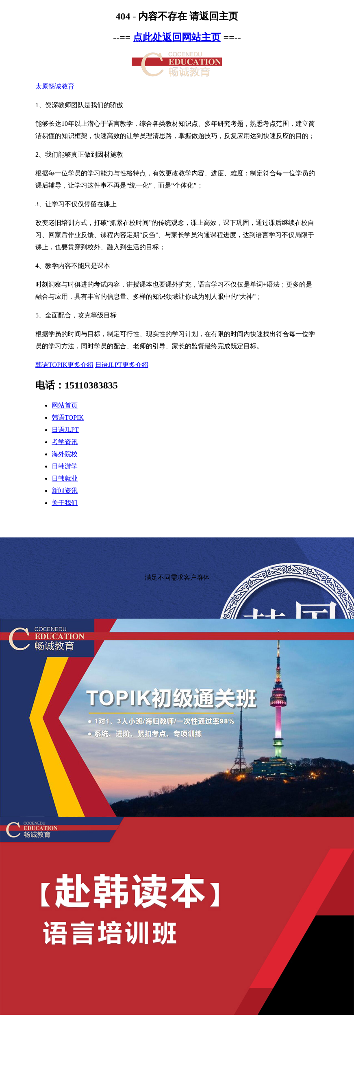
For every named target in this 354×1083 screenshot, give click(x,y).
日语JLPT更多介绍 (121, 364)
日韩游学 (65, 466)
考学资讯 (65, 441)
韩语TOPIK (68, 417)
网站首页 (65, 405)
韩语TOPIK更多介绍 (64, 364)
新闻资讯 (65, 490)
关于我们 (65, 502)
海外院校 (65, 454)
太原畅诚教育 (54, 86)
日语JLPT (65, 429)
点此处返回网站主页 (177, 37)
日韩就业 (65, 478)
